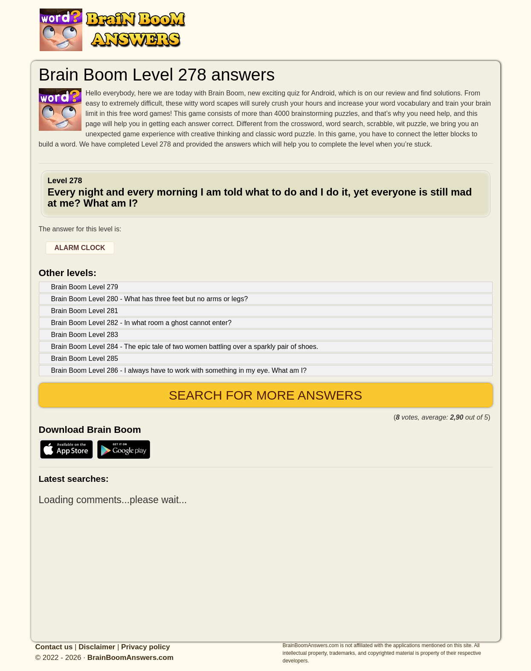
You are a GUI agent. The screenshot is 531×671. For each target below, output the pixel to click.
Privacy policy (145, 647)
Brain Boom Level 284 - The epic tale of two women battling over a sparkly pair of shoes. (185, 346)
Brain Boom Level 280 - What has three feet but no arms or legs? (149, 298)
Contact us (54, 647)
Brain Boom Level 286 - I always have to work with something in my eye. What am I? (179, 370)
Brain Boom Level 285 (84, 358)
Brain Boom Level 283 (84, 334)
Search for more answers (265, 395)
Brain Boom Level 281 (84, 310)
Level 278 (266, 192)
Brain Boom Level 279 (84, 287)
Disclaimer (96, 647)
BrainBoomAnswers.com (130, 658)
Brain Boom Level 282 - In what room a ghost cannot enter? (141, 322)
